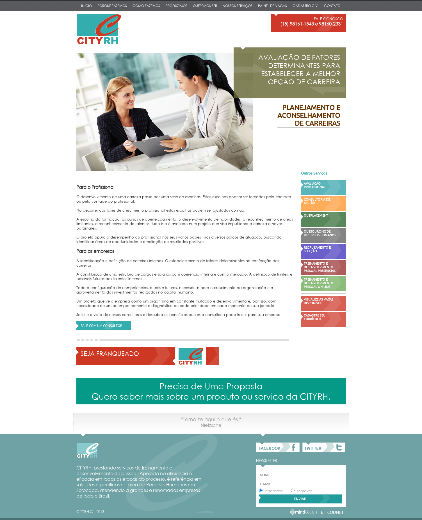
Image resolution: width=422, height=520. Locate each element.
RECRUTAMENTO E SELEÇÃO (317, 249)
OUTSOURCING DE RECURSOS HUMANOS (320, 233)
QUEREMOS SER (205, 6)
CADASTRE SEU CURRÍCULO (314, 317)
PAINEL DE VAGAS (272, 6)
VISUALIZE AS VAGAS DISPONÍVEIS (318, 301)
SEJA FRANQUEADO (110, 353)
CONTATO (332, 6)
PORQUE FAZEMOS (112, 6)
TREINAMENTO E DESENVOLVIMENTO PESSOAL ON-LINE (318, 283)
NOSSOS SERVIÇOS (237, 6)
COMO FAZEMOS (146, 6)
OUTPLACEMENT (316, 215)
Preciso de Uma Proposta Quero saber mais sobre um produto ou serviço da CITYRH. (211, 391)
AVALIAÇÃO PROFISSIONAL (314, 185)
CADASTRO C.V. (305, 6)
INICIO (86, 6)
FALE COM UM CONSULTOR (101, 326)
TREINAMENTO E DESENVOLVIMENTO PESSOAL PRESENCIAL (320, 267)
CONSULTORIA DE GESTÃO (317, 201)
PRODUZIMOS (176, 6)
